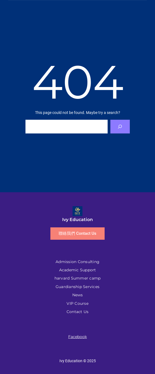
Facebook (77, 336)
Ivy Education (77, 219)
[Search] (120, 126)
